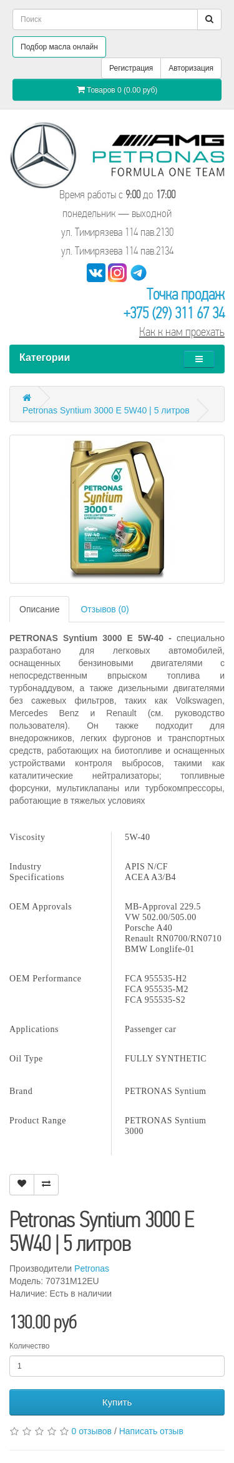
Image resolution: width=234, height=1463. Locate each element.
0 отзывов (91, 1431)
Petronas (91, 1268)
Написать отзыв (151, 1431)
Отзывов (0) (104, 609)
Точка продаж (186, 294)
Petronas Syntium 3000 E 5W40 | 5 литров (106, 410)
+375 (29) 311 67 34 (174, 313)
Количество (29, 1346)
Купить (117, 1402)
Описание (39, 609)
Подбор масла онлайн (59, 47)
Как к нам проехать (182, 332)
